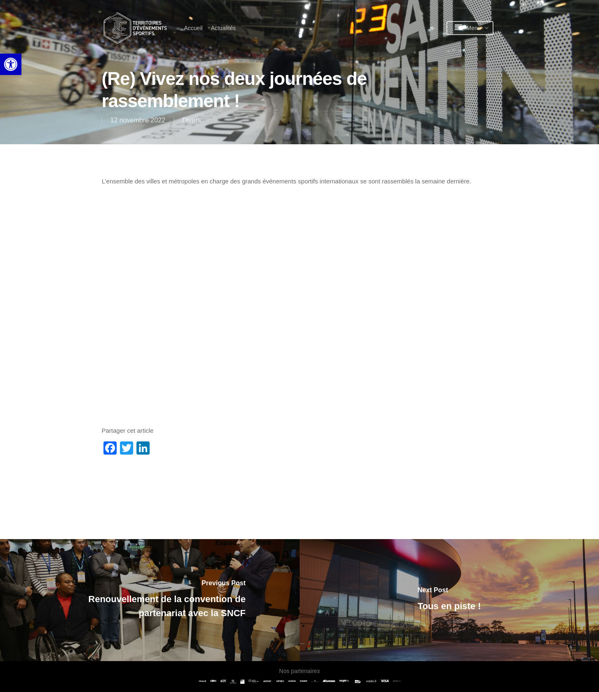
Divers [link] (191, 120)
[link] (10, 64)
